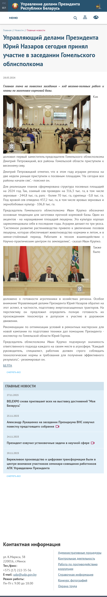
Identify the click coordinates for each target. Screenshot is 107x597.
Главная (7, 30)
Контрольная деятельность (76, 558)
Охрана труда (67, 586)
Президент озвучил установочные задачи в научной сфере (51, 443)
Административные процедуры (79, 553)
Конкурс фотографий (72, 580)
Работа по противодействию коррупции (78, 566)
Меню (13, 18)
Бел (4, 7)
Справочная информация (75, 575)
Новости (19, 30)
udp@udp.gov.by (24, 575)
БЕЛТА (7, 366)
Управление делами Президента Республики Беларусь (57, 6)
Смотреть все (14, 476)
